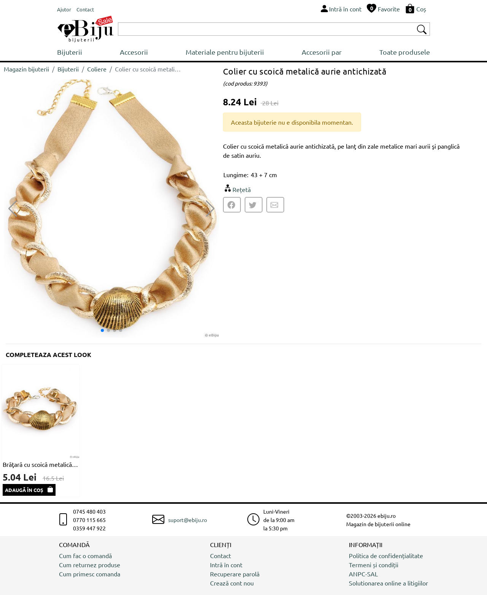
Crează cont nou (232, 583)
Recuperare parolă (234, 574)
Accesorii (134, 52)
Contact (220, 555)
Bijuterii (69, 52)
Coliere (97, 69)
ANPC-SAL (363, 574)
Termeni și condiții (373, 564)
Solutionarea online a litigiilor (388, 583)
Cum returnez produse (89, 564)
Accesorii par (322, 52)
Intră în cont (226, 564)
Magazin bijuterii (26, 69)
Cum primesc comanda (89, 574)
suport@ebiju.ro (187, 519)
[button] (210, 208)
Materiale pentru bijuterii (225, 52)
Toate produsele (404, 52)
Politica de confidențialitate (386, 555)
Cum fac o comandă (85, 555)
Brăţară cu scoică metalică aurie (40, 464)
